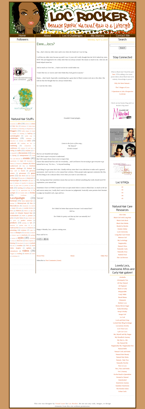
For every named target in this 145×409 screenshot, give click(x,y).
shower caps (15, 235)
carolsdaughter (15, 136)
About (47, 35)
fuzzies (23, 171)
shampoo (18, 232)
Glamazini (122, 300)
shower (33, 232)
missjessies (25, 206)
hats (32, 180)
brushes (14, 133)
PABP (23, 215)
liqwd (13, 190)
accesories (12, 123)
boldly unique (25, 131)
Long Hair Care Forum (122, 235)
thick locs (20, 241)
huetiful (24, 183)
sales (31, 230)
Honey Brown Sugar (122, 306)
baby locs (15, 126)
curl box (30, 148)
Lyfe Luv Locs (122, 331)
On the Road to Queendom (122, 374)
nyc (32, 211)
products (13, 223)
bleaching (21, 128)
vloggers (12, 253)
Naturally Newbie (122, 363)
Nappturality (122, 243)
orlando (12, 213)
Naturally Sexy (122, 252)
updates (28, 248)
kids (11, 188)
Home (22, 35)
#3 (122, 193)
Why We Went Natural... (122, 83)
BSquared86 (122, 291)
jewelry (26, 185)
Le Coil (122, 317)
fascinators (30, 161)
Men (31, 203)
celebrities (14, 138)
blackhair (14, 128)
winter (33, 253)
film (24, 166)
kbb (32, 185)
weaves (27, 253)
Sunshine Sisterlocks (122, 386)
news (11, 211)
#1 (122, 187)
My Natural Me (122, 343)
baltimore (23, 126)
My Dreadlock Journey (122, 337)
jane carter (19, 185)
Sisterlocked (122, 380)
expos (21, 161)
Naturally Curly (122, 249)
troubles (20, 245)
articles (27, 123)
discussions (22, 153)
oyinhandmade (14, 215)
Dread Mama (122, 297)
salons (11, 232)
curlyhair (27, 150)
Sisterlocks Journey (122, 383)
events (26, 158)
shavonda (26, 232)
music (14, 208)
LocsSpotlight (17, 197)
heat (11, 183)
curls (19, 150)
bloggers (13, 131)
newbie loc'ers (28, 208)
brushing (22, 133)
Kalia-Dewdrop (122, 309)
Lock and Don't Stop (122, 320)
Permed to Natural (122, 377)
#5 (122, 198)
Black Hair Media (122, 223)
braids (33, 131)
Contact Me (123, 35)
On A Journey (122, 371)
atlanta (33, 124)
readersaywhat (14, 228)
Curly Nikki (122, 294)
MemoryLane (21, 203)
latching (20, 188)
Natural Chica (122, 246)
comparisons (27, 145)
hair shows (22, 176)
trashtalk (32, 243)
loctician (13, 201)
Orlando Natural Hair (25, 213)
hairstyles (25, 180)
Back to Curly (122, 289)
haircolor (22, 178)
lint (34, 188)
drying (33, 153)
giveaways (22, 173)
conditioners (13, 148)
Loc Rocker (73, 403)
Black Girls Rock (122, 220)
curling (12, 150)
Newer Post (40, 256)
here (113, 74)
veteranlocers (14, 251)
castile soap (28, 136)
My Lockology (122, 240)
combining (13, 146)
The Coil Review (122, 257)
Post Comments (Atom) (53, 260)
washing (19, 253)
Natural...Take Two (122, 360)
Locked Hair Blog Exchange (122, 323)
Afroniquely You (122, 280)
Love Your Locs (122, 329)
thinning (12, 243)
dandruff (14, 153)
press (14, 220)
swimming (32, 238)
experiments (13, 161)
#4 (122, 195)
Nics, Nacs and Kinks (122, 368)
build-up (30, 133)
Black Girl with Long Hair (122, 217)
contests (23, 148)
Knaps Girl (122, 314)
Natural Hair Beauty (122, 354)
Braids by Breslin (122, 226)
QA (31, 223)
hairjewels (30, 178)
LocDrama (23, 195)
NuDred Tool (122, 255)
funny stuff (13, 171)
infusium (30, 183)
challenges (28, 138)
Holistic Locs (122, 303)
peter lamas (19, 218)
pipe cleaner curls (30, 218)
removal (23, 227)
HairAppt (14, 178)
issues (11, 185)
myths (20, 208)
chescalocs (13, 141)
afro (19, 123)
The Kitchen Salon (122, 389)
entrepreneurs (24, 155)
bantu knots (32, 126)
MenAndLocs (14, 206)
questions (12, 225)
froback (29, 168)
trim (13, 245)
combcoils (13, 143)
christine (21, 141)
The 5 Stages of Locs (122, 87)
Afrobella (122, 277)
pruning (24, 223)
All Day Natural (122, 283)
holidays (17, 183)
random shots (23, 225)
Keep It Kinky (122, 311)
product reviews (26, 220)
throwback (20, 243)
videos (25, 250)
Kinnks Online (122, 229)
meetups (12, 203)
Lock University (122, 232)
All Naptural (122, 286)
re (31, 225)
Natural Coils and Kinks (122, 351)
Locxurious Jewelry (122, 326)
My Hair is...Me (122, 340)
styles (21, 237)
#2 (122, 190)
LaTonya (28, 188)
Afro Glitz (122, 215)
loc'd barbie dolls (22, 193)
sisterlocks (24, 235)
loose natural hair (27, 201)
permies (30, 215)
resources (30, 228)
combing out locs (26, 143)
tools (26, 243)
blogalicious (30, 128)
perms (12, 218)
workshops (14, 256)
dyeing (14, 155)
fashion (12, 163)
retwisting (13, 230)
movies (33, 206)
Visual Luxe (60, 403)
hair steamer (31, 175)
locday (32, 193)
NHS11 (26, 210)
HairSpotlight (14, 180)
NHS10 (18, 211)
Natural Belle (122, 349)
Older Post (104, 256)
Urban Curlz (122, 391)
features (25, 163)
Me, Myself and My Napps (122, 334)
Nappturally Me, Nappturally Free (122, 346)
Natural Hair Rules (122, 357)
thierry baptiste (29, 240)
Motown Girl (122, 237)
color (29, 141)
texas (13, 240)
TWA (27, 245)
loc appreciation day (24, 190)
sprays (13, 238)
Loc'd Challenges (72, 35)
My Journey (97, 35)
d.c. (34, 150)
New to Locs (122, 366)
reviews (23, 230)
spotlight (33, 235)
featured (18, 163)
